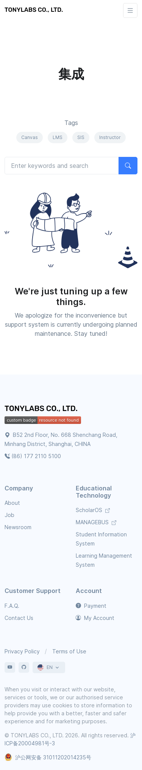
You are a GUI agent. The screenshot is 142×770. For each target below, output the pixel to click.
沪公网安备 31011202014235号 (48, 757)
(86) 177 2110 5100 (33, 456)
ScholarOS (93, 510)
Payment (91, 605)
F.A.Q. (12, 605)
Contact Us (19, 618)
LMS (57, 137)
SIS (80, 137)
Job (9, 515)
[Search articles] (62, 165)
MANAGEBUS (96, 522)
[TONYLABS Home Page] (42, 409)
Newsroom (18, 527)
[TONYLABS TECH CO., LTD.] (35, 10)
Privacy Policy (22, 651)
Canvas (29, 137)
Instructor (110, 137)
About (12, 503)
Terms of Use (69, 651)
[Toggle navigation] (130, 10)
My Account (95, 618)
